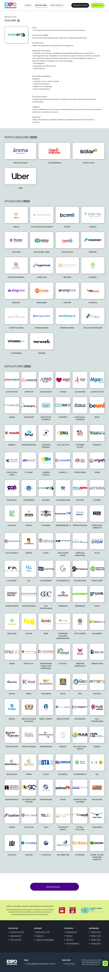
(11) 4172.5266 (69, 964)
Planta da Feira (16, 940)
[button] (20, 153)
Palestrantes (56, 5)
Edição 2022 (96, 943)
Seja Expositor (80, 5)
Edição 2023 (96, 940)
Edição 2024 (96, 936)
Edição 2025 (96, 932)
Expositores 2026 (17, 932)
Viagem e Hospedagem (45, 940)
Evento (28, 5)
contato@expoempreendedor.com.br (40, 964)
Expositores (41, 5)
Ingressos (97, 5)
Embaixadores (71, 932)
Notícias (69, 936)
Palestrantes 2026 (43, 932)
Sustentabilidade (72, 943)
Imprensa (69, 940)
